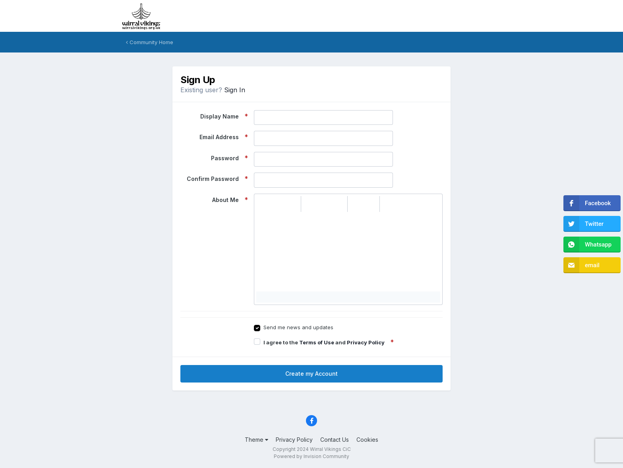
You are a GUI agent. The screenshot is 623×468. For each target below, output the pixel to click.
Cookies (367, 439)
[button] (263, 204)
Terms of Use (316, 342)
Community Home (149, 42)
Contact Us (334, 439)
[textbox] (348, 251)
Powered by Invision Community (311, 456)
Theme (256, 439)
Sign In (234, 90)
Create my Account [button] (311, 373)
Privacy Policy (366, 342)
